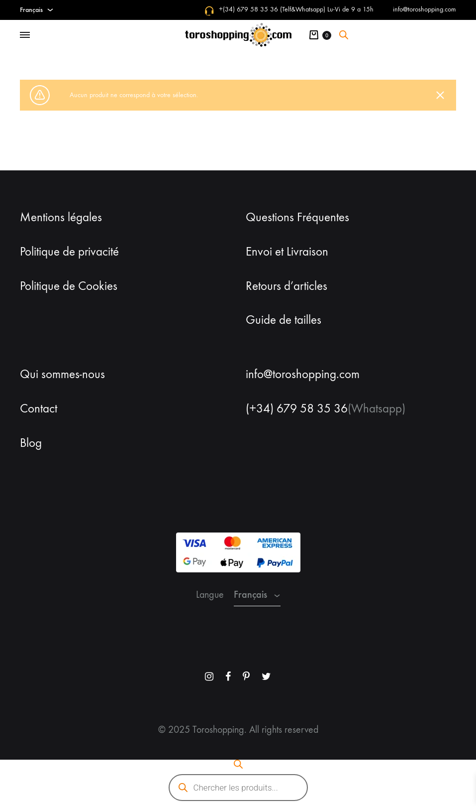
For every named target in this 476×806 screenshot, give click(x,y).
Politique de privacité (69, 251)
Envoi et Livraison (287, 251)
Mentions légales (61, 217)
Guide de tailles (283, 319)
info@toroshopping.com (424, 9)
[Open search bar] (344, 34)
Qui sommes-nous (62, 374)
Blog (31, 442)
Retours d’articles (286, 285)
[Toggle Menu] (25, 35)
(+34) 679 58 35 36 (297, 408)
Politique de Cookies (68, 285)
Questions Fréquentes (297, 217)
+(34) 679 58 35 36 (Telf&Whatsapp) (272, 9)
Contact (38, 408)
